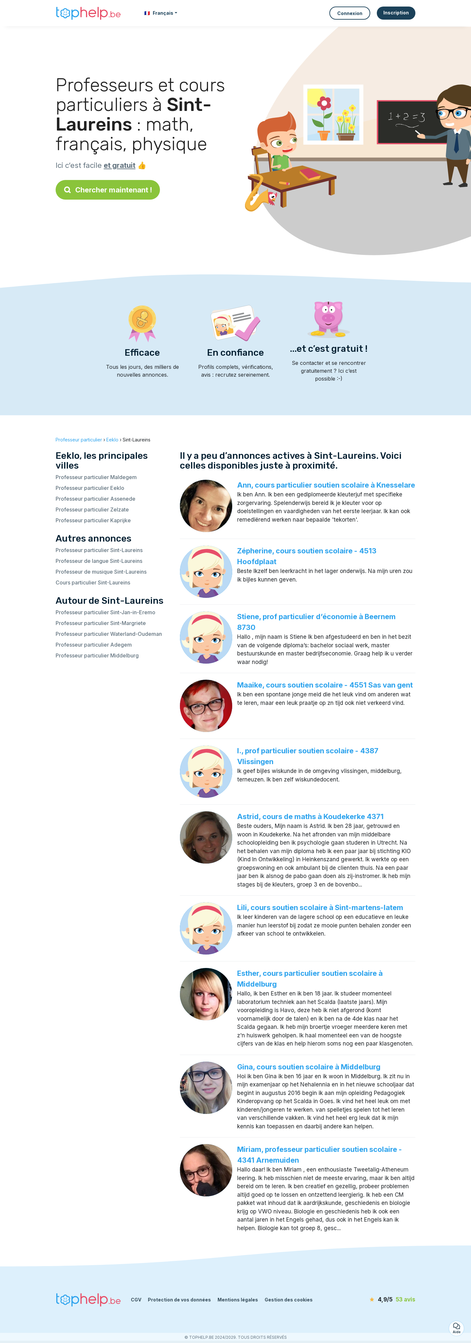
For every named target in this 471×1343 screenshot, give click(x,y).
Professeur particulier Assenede (95, 498)
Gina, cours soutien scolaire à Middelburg (308, 1067)
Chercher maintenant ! (107, 190)
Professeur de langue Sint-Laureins (99, 561)
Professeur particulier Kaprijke (93, 520)
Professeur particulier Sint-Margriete (101, 623)
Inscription (396, 12)
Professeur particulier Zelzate (92, 509)
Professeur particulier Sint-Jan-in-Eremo (105, 612)
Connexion (349, 13)
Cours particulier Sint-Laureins (93, 582)
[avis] (377, 1300)
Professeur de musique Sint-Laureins (101, 571)
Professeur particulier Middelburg (97, 655)
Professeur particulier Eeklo (90, 488)
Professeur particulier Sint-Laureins (99, 550)
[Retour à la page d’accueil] (88, 13)
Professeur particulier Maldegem (96, 477)
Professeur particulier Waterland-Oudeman (109, 634)
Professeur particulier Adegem (94, 644)
